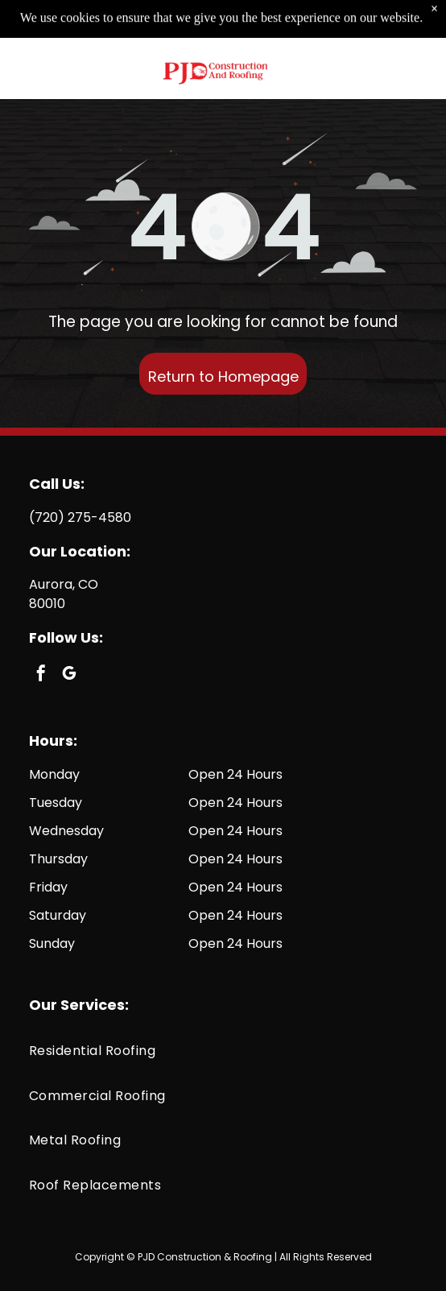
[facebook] (41, 675)
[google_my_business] (69, 675)
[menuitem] (223, 1050)
